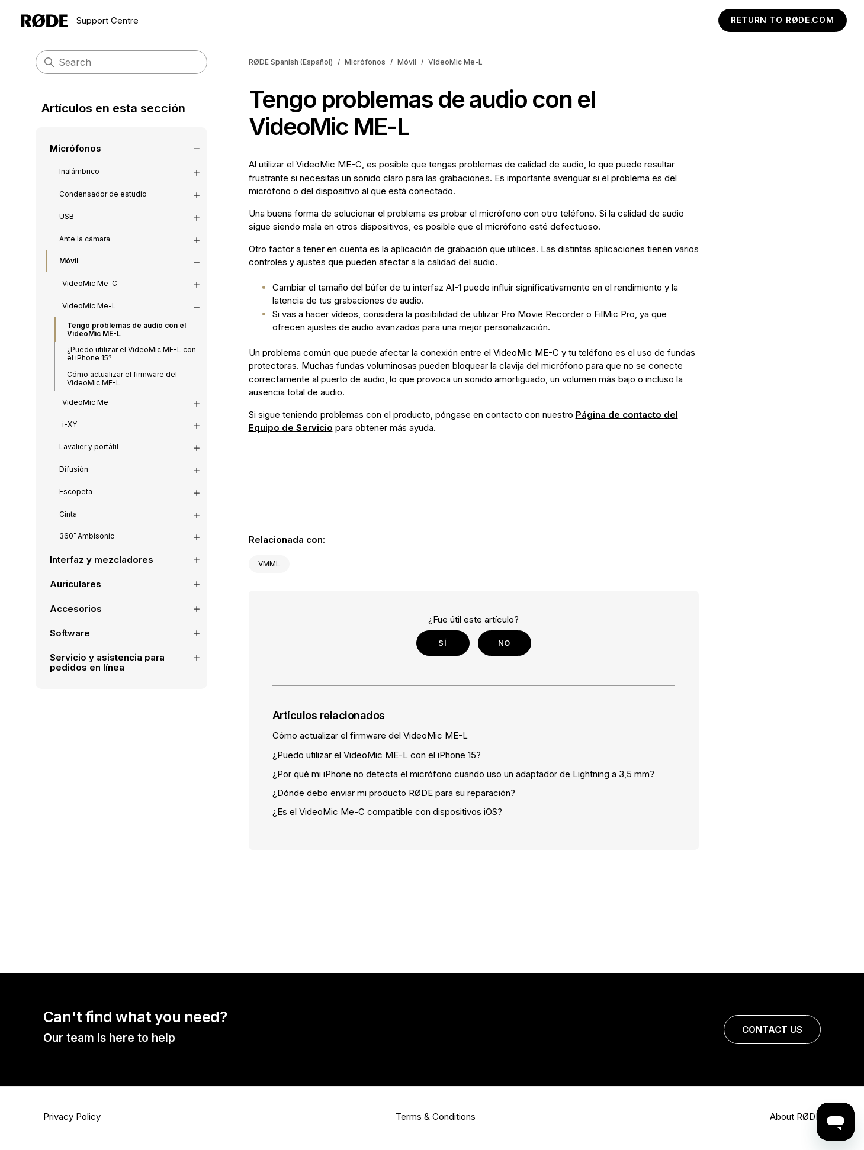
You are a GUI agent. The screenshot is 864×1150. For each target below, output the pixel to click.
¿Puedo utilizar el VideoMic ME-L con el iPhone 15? (131, 348)
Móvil (406, 61)
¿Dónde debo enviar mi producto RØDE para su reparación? (393, 792)
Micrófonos (365, 61)
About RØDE (795, 1116)
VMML (269, 563)
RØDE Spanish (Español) (291, 61)
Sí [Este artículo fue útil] (442, 643)
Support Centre (80, 20)
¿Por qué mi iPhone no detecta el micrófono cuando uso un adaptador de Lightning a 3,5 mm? (463, 773)
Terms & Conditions (436, 1116)
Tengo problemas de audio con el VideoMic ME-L (126, 324)
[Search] (121, 62)
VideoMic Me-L (455, 61)
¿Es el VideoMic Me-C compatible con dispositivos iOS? (387, 811)
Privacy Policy (72, 1116)
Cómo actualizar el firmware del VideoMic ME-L (122, 373)
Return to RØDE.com (782, 20)
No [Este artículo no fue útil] (504, 643)
